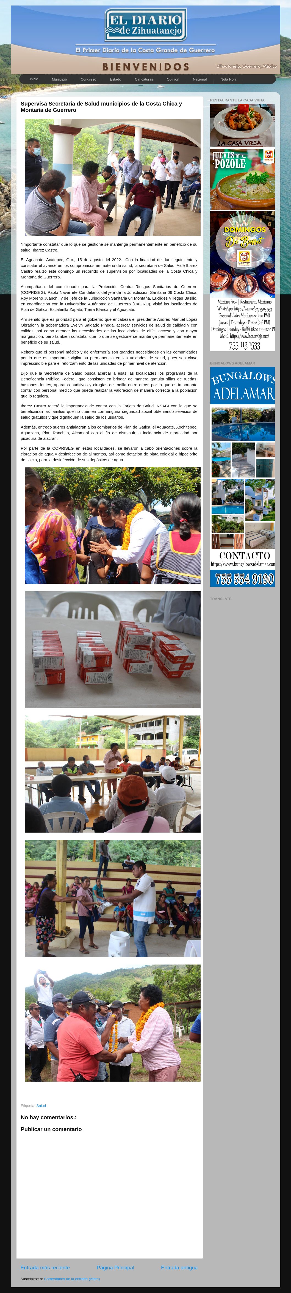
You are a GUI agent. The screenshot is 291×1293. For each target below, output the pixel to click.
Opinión (173, 79)
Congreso (88, 79)
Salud (41, 1106)
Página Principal (115, 1267)
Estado (115, 79)
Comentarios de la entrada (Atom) (72, 1279)
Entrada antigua (179, 1267)
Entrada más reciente (45, 1267)
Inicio (34, 79)
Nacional (200, 79)
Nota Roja (229, 79)
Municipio (59, 79)
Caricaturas (144, 79)
